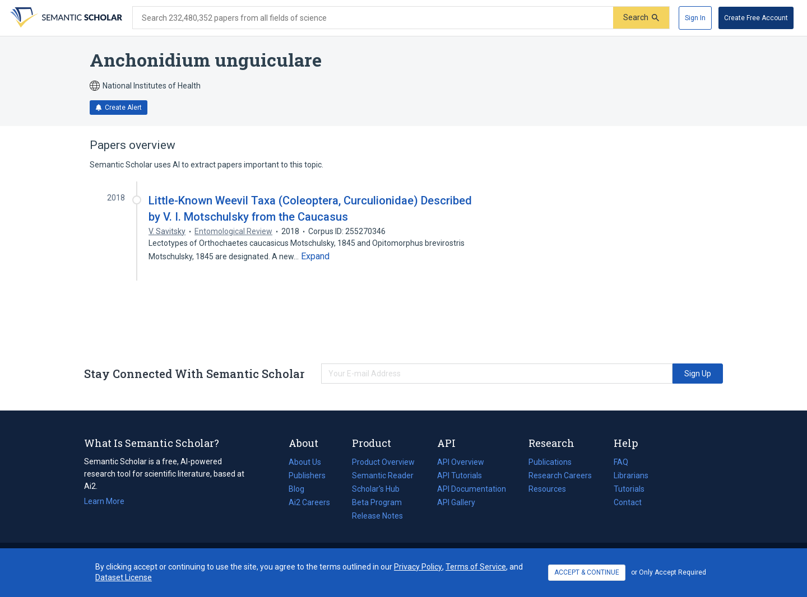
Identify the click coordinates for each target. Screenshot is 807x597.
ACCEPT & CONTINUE (586, 572)
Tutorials (629, 488)
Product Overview (383, 462)
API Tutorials (459, 475)
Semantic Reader (383, 475)
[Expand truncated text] (315, 256)
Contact (628, 502)
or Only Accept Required (668, 572)
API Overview (460, 462)
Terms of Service (476, 566)
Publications (550, 462)
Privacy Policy (418, 566)
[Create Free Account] (756, 18)
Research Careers (560, 475)
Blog (301, 489)
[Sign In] (695, 18)
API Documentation (471, 489)
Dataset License (123, 577)
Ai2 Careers (309, 502)
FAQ (621, 462)
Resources (547, 489)
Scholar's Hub (376, 488)
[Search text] (373, 18)
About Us (305, 462)
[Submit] (641, 18)
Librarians (631, 475)
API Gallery (456, 502)
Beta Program (377, 502)
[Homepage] (65, 18)
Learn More (104, 501)
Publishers (307, 475)
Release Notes (377, 515)
